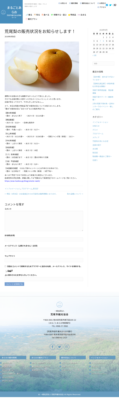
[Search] (103, 64)
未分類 (95, 149)
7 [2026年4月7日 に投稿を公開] (100, 41)
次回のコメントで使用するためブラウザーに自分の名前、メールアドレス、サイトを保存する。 (44, 266)
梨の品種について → (75, 194)
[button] (107, 5)
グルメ (95, 129)
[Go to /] (59, 320)
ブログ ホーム (26, 188)
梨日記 (35, 188)
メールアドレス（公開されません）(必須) (21, 245)
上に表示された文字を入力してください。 (21, 275)
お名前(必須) (10, 235)
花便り (95, 160)
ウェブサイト (10, 256)
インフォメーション (12, 188)
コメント (8, 209)
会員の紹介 (97, 145)
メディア (96, 137)
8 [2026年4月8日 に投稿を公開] (103, 41)
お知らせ (96, 126)
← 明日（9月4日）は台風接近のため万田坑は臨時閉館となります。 (31, 194)
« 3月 (94, 55)
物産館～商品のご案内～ (102, 156)
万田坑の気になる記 (100, 141)
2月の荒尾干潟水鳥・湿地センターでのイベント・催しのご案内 (103, 106)
